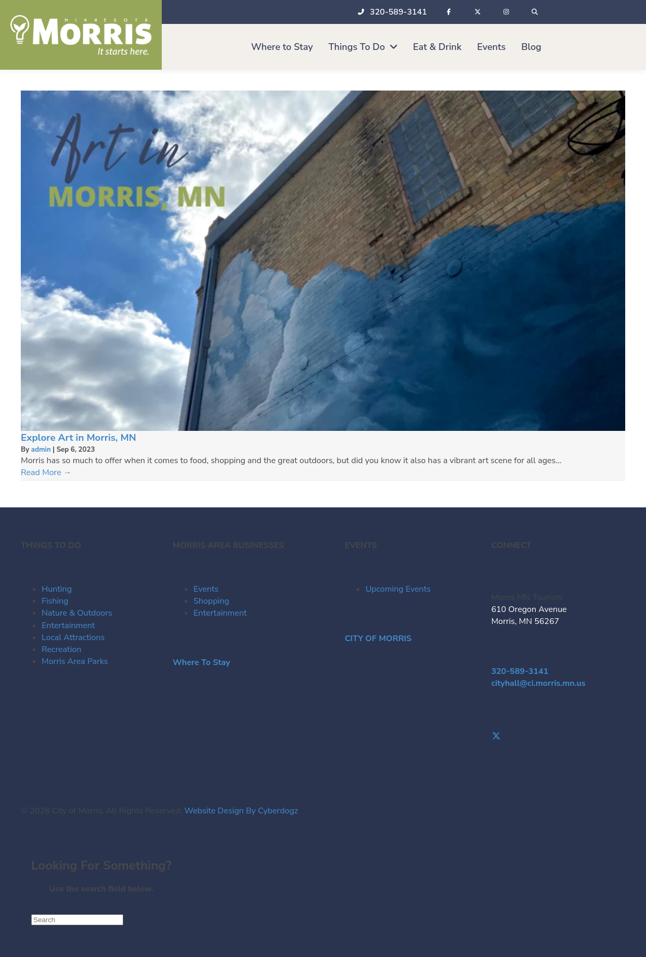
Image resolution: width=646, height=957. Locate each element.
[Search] (77, 919)
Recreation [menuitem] (61, 649)
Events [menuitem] (205, 589)
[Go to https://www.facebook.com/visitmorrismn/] (558, 725)
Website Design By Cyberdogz (241, 810)
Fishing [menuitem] (55, 601)
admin (42, 449)
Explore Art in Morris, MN (78, 437)
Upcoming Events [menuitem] (398, 589)
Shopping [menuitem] (211, 601)
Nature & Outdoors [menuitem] (77, 613)
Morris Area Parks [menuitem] (75, 661)
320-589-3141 (519, 671)
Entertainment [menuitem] (68, 625)
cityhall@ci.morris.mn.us (538, 683)
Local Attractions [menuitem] (73, 637)
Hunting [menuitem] (57, 589)
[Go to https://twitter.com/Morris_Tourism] (558, 737)
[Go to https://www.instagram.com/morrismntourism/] (558, 749)
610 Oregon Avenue (528, 609)
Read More (46, 472)
